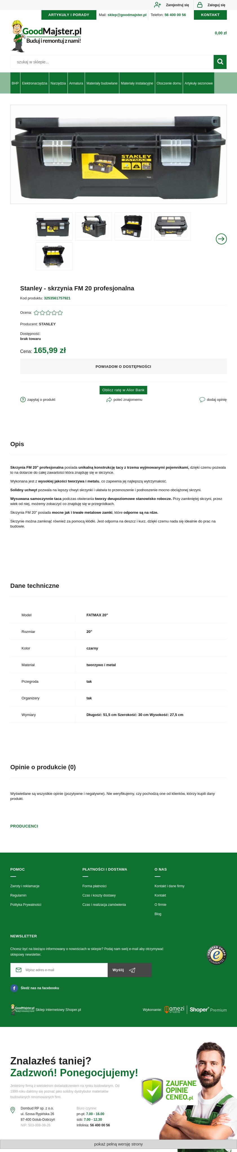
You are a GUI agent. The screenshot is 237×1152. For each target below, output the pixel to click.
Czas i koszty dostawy (99, 898)
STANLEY (47, 327)
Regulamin (18, 898)
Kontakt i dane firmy (170, 889)
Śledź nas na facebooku (34, 991)
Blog (158, 917)
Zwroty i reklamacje (24, 889)
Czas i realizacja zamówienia (104, 908)
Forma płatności (95, 889)
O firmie (161, 908)
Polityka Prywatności (25, 908)
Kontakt (160, 898)
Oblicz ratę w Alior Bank (123, 393)
